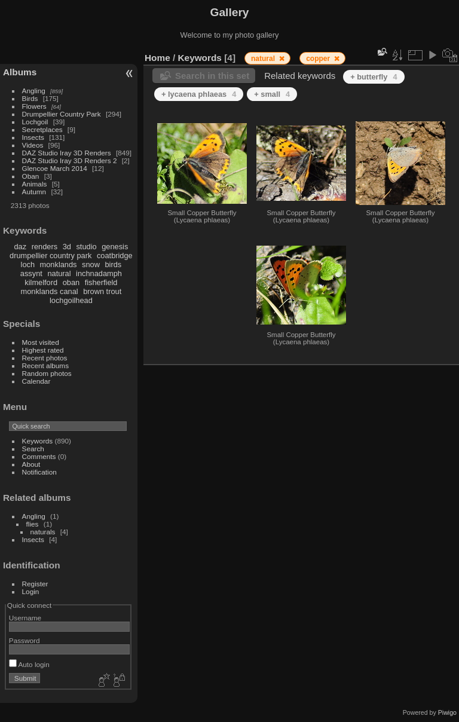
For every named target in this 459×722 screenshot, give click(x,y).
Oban (30, 176)
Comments (39, 456)
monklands (58, 264)
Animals (34, 184)
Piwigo (447, 712)
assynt (31, 273)
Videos (33, 145)
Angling (33, 90)
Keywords (37, 441)
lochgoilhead (71, 300)
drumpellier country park (50, 255)
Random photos (47, 373)
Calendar (36, 381)
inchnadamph (99, 273)
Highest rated (43, 350)
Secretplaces (42, 129)
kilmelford (41, 282)
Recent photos (45, 358)
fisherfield (101, 282)
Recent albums (45, 365)
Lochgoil (35, 122)
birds (113, 264)
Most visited (40, 342)
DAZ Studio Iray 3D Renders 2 (69, 160)
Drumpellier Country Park (61, 114)
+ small (272, 94)
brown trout (102, 291)
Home (157, 58)
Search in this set (212, 76)
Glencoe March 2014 (54, 168)
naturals (43, 532)
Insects (33, 137)
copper (319, 58)
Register (35, 584)
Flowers (34, 106)
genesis (115, 246)
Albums (19, 72)
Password (24, 640)
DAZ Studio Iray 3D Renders (66, 153)
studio (86, 246)
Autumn (34, 191)
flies (32, 524)
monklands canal (49, 291)
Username (25, 618)
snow (91, 264)
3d (67, 246)
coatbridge (115, 255)
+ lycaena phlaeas (198, 94)
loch (28, 264)
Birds (30, 98)
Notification (39, 472)
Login (30, 591)
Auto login (29, 664)
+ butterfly (373, 76)
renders (44, 246)
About (31, 464)
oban (71, 282)
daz (20, 246)
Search (33, 448)
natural (59, 273)
